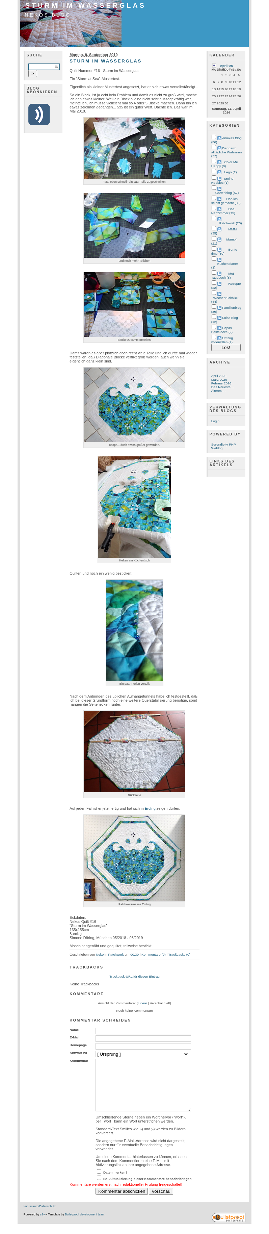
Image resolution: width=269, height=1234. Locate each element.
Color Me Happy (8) (224, 164)
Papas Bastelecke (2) (222, 330)
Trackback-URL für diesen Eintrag (134, 976)
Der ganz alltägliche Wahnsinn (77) (226, 152)
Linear (142, 1003)
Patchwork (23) (230, 223)
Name (74, 1030)
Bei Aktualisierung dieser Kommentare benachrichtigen (147, 1189)
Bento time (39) (224, 251)
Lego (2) (230, 172)
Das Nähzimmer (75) (223, 211)
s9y (42, 1224)
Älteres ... (218, 391)
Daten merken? (115, 1182)
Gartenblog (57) (227, 193)
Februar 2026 (221, 383)
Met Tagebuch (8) (222, 275)
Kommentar (79, 1060)
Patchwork (116, 954)
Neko (100, 954)
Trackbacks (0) (179, 954)
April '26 (226, 66)
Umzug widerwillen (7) (222, 340)
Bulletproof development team (84, 1224)
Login (215, 421)
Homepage (78, 1045)
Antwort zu (78, 1053)
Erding (150, 808)
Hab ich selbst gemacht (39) (226, 201)
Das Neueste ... (222, 387)
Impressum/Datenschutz (40, 1216)
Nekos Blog (48, 15)
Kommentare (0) (153, 954)
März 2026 (219, 379)
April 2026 (218, 376)
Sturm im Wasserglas (85, 5)
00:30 (134, 954)
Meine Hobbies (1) (222, 180)
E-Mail (74, 1037)
